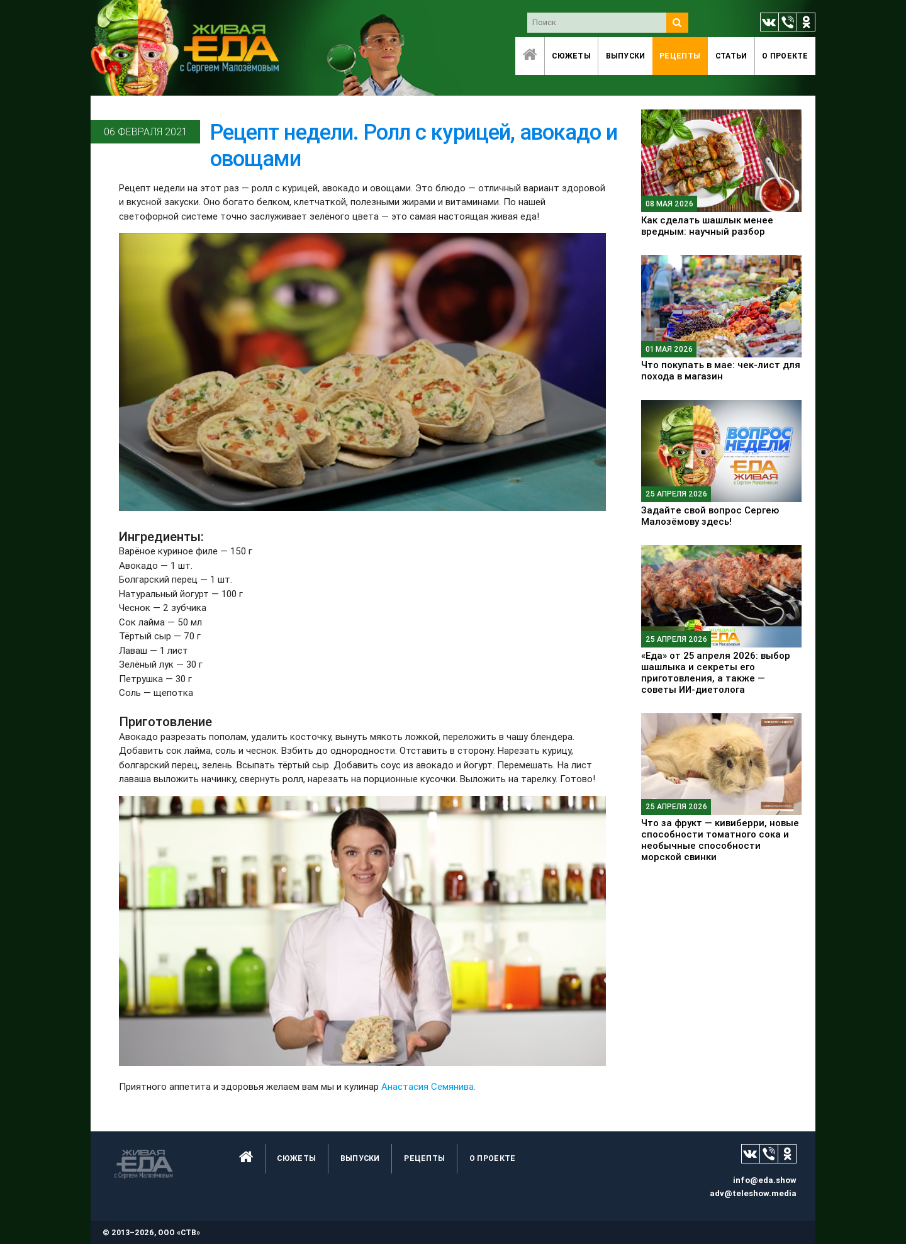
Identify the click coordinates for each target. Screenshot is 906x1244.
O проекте (785, 55)
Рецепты (679, 55)
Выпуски (626, 55)
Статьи (731, 55)
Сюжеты (571, 55)
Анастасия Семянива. (428, 1086)
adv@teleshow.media (753, 1193)
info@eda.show (765, 1180)
